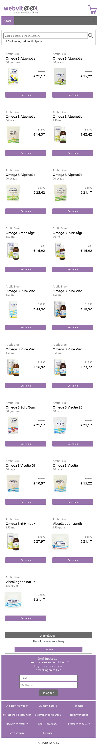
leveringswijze (17, 732)
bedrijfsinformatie (48, 723)
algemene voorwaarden (48, 714)
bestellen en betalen (79, 723)
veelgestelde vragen (17, 705)
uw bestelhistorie (48, 705)
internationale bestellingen (17, 714)
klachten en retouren (17, 723)
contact (79, 705)
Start (7, 21)
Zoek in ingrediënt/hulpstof (25, 41)
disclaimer (48, 732)
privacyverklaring (79, 714)
